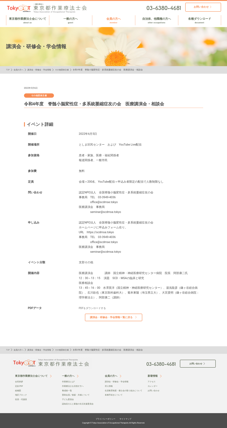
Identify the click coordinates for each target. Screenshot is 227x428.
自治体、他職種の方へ (156, 20)
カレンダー (153, 386)
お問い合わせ (154, 390)
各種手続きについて (114, 398)
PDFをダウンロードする (94, 308)
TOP (8, 69)
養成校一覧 (67, 390)
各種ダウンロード (199, 20)
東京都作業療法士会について (27, 20)
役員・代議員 (21, 399)
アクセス (152, 381)
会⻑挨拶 (19, 381)
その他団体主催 (65, 69)
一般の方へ (70, 20)
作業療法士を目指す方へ (74, 386)
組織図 (18, 390)
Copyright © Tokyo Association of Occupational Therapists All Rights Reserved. (113, 422)
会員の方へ (113, 20)
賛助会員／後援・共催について (77, 394)
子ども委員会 (68, 399)
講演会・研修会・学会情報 (41, 69)
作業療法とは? (69, 381)
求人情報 (109, 386)
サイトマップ (128, 418)
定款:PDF (19, 386)
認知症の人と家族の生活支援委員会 (79, 403)
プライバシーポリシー (103, 418)
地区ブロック (21, 394)
